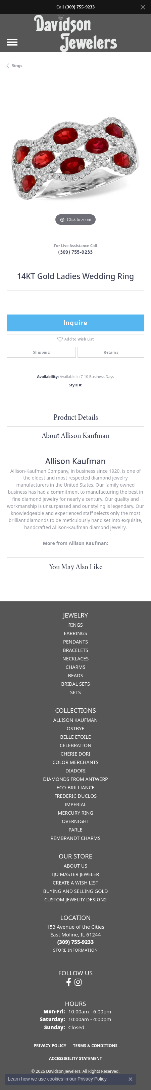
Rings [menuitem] (75, 625)
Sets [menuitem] (75, 692)
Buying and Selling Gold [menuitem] (75, 891)
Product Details (75, 417)
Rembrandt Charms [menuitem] (75, 838)
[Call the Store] (75, 941)
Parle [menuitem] (75, 829)
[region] (75, 158)
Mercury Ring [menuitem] (75, 813)
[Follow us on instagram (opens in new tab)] (78, 982)
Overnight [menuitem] (75, 821)
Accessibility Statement (75, 1058)
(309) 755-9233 (75, 251)
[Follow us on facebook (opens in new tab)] (68, 982)
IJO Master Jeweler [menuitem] (75, 874)
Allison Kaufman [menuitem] (75, 720)
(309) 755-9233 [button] (80, 7)
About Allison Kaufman (76, 435)
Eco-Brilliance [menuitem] (75, 787)
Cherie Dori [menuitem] (76, 754)
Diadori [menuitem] (75, 770)
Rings (16, 66)
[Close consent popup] (131, 1079)
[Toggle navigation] (12, 42)
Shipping (41, 352)
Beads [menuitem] (75, 675)
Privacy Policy (50, 1045)
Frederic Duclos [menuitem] (75, 796)
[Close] (143, 7)
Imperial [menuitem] (75, 804)
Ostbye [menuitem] (76, 728)
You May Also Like (75, 566)
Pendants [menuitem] (75, 641)
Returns (111, 352)
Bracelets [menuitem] (75, 650)
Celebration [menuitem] (75, 745)
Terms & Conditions (95, 1045)
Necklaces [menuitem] (75, 658)
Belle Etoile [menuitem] (75, 737)
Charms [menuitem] (76, 667)
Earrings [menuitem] (75, 633)
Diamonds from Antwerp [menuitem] (75, 779)
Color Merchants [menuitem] (75, 762)
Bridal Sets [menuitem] (75, 684)
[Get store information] (75, 950)
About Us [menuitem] (75, 866)
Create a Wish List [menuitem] (75, 882)
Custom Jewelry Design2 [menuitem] (75, 899)
